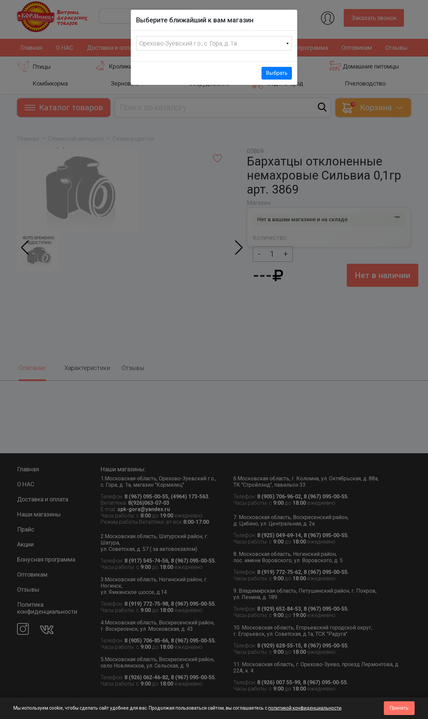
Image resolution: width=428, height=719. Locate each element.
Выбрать (277, 73)
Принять (399, 708)
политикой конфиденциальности (304, 708)
